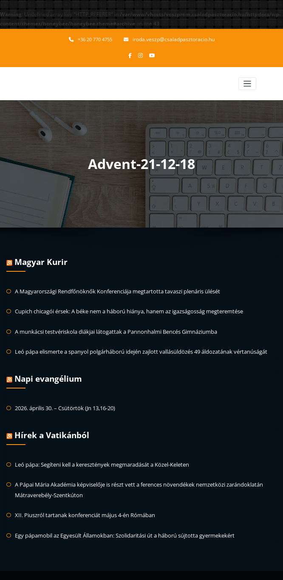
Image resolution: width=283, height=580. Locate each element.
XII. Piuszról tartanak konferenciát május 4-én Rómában (80, 503)
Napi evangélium (47, 373)
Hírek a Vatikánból (50, 427)
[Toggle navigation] (247, 82)
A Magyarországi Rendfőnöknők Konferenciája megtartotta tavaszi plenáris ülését (111, 288)
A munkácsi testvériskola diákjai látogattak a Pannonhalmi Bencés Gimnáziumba (110, 327)
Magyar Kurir (39, 260)
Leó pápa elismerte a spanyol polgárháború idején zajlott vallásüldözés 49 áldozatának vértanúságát (133, 346)
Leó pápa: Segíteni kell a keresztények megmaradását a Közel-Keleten (97, 455)
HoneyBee (170, 569)
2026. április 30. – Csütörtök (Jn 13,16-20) (63, 401)
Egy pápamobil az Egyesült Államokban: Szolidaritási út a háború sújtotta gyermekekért (118, 523)
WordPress (125, 569)
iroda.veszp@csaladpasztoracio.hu (174, 39)
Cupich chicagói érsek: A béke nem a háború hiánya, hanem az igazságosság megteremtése (123, 307)
